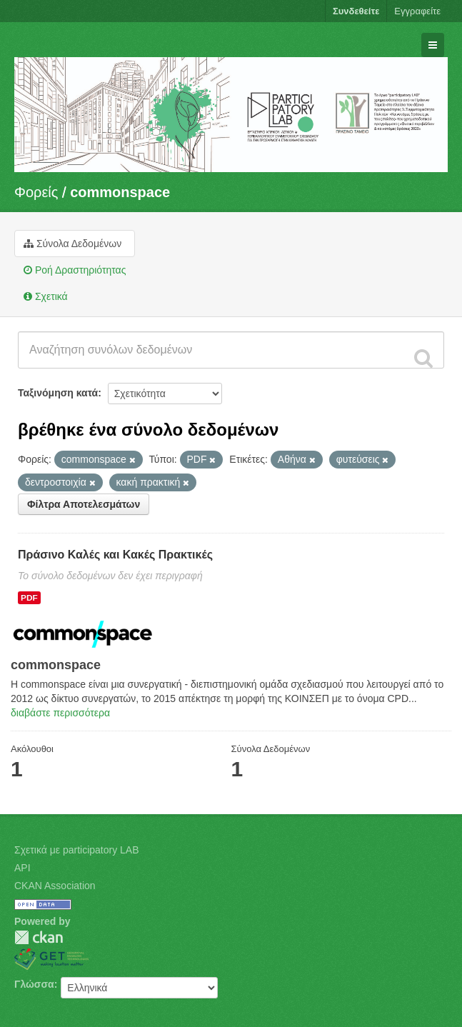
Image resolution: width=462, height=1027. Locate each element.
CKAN (38, 937)
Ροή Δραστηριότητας (75, 270)
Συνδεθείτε (356, 11)
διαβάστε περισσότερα (60, 712)
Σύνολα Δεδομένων (72, 243)
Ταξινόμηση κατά (58, 393)
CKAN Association (55, 885)
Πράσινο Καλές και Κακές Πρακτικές (115, 554)
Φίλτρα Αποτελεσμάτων (83, 504)
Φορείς (36, 192)
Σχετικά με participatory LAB (76, 850)
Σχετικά (46, 296)
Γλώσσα (34, 984)
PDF (29, 598)
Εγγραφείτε (417, 11)
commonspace (120, 192)
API (22, 867)
